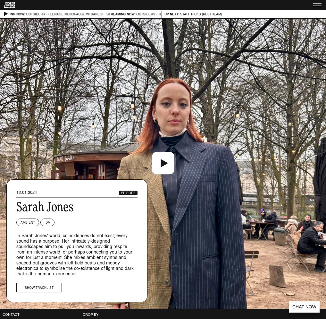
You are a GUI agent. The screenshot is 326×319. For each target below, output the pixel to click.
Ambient (28, 222)
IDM (47, 222)
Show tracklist (39, 287)
